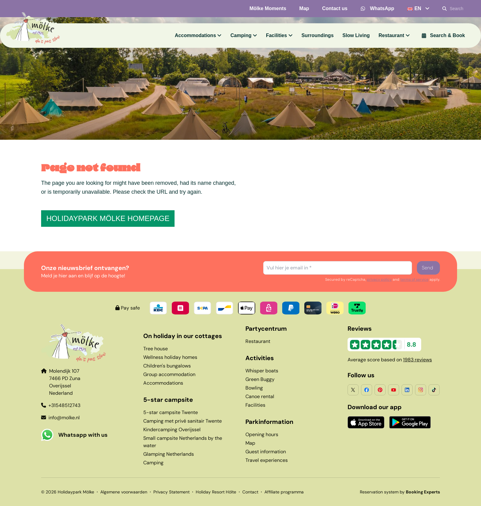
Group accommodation (169, 374)
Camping (153, 462)
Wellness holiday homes (170, 357)
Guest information (265, 451)
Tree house (155, 348)
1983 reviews (417, 359)
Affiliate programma (284, 492)
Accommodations (163, 383)
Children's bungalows (167, 366)
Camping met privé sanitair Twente (182, 421)
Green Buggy (260, 379)
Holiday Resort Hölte (216, 492)
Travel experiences (266, 460)
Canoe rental (259, 396)
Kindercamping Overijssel (172, 429)
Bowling (254, 388)
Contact (250, 492)
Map (250, 443)
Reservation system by (400, 492)
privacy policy (379, 279)
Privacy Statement (171, 492)
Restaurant (257, 341)
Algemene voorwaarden (123, 492)
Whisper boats (261, 370)
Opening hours (261, 434)
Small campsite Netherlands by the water (182, 442)
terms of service (414, 279)
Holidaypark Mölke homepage (107, 218)
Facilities (255, 405)
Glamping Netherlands (168, 454)
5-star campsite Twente (170, 412)
